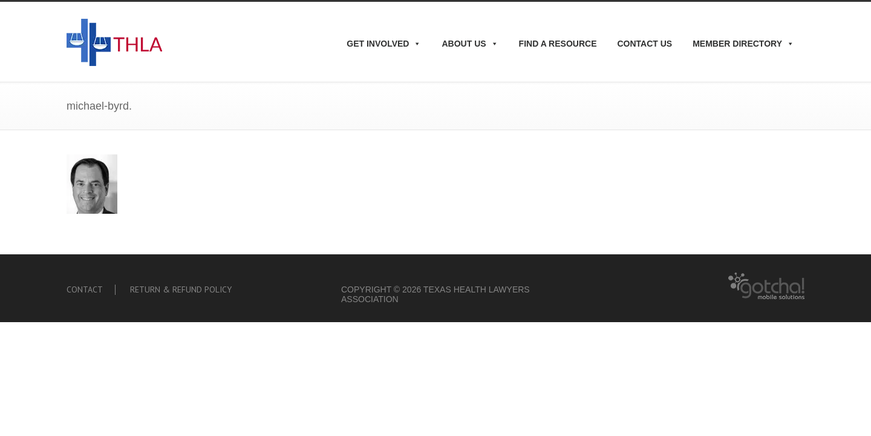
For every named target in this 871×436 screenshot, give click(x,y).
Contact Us (644, 43)
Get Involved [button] (384, 43)
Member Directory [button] (743, 43)
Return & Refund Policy (181, 289)
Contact (85, 289)
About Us (470, 43)
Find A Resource (558, 43)
